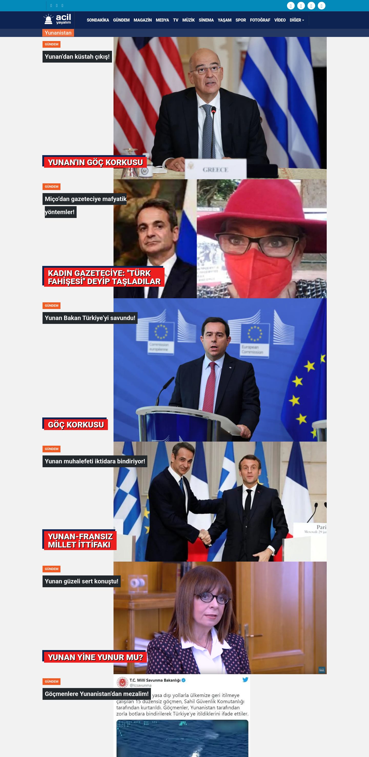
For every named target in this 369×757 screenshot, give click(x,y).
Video (280, 20)
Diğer (295, 20)
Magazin (143, 20)
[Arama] (318, 20)
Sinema (206, 20)
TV (175, 20)
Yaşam (224, 20)
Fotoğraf (260, 20)
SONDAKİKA (96, 20)
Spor (240, 20)
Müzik (188, 20)
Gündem (121, 20)
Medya (162, 20)
